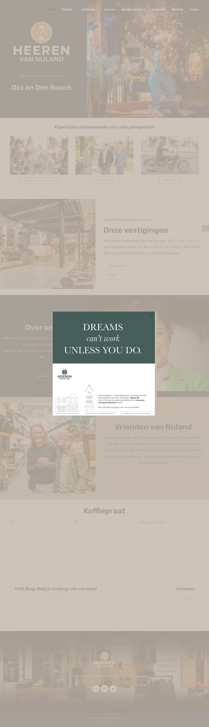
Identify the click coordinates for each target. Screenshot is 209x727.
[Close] (152, 315)
